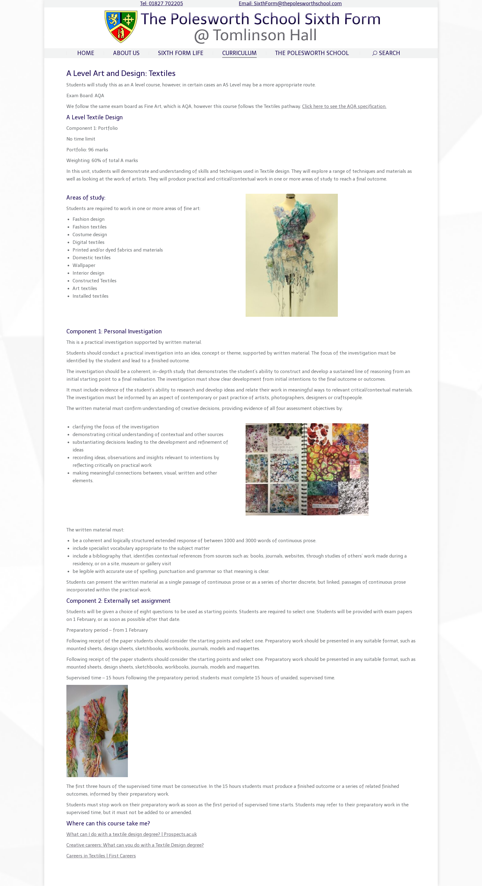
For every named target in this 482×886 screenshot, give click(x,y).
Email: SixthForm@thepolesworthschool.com (290, 3)
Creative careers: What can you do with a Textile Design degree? (135, 845)
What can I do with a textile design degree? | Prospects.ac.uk (131, 834)
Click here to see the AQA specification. (344, 106)
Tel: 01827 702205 (161, 3)
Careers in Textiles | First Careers (101, 856)
